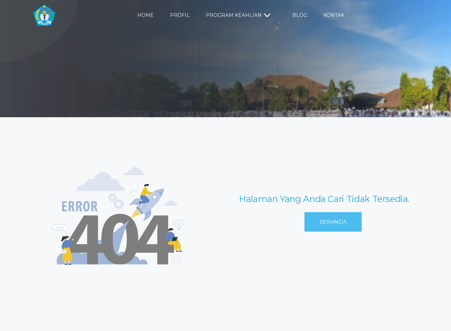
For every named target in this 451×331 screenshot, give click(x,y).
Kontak (333, 15)
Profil (180, 15)
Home (145, 15)
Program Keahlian (239, 15)
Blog (299, 15)
